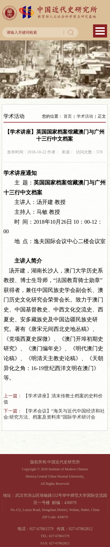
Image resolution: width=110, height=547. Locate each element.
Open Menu (100, 30)
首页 (68, 116)
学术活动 (85, 116)
